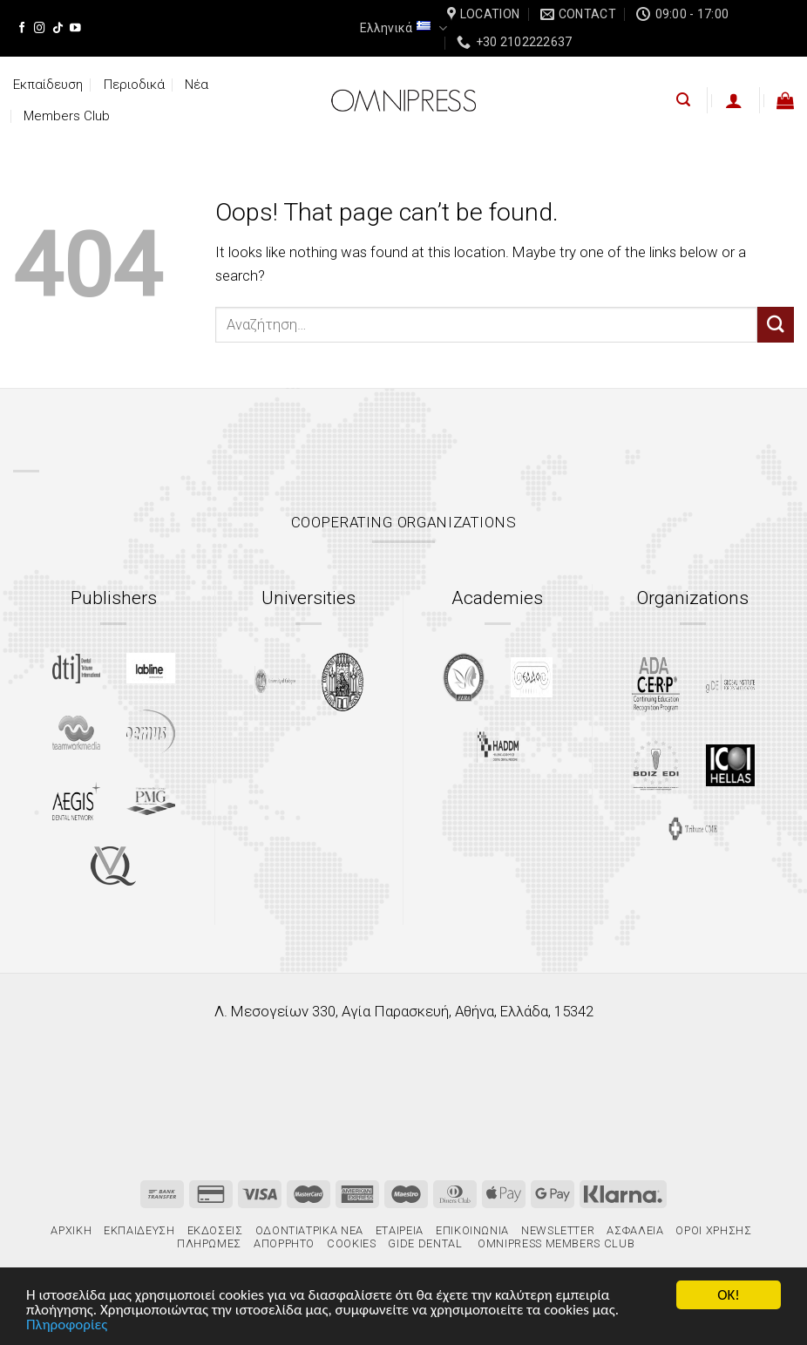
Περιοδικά (134, 84)
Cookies (351, 1243)
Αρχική (71, 1230)
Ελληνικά (403, 28)
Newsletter (557, 1230)
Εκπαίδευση (48, 84)
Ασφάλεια (635, 1230)
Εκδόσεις (215, 1230)
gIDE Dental (425, 1243)
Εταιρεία (400, 1230)
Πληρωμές (209, 1243)
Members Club (67, 116)
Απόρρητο (284, 1243)
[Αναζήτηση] (683, 100)
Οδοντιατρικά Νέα (309, 1230)
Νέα (196, 84)
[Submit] (775, 325)
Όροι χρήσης (713, 1230)
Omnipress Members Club (555, 1243)
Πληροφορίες (66, 1326)
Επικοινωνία (472, 1230)
